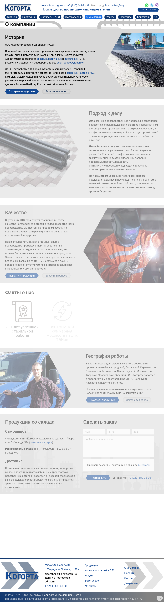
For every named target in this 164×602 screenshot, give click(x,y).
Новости (129, 573)
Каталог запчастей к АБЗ (100, 570)
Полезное (126, 17)
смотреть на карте (41, 442)
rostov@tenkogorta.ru (53, 5)
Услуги (110, 17)
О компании (93, 17)
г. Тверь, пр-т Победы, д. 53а (62, 569)
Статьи (128, 578)
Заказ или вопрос (56, 91)
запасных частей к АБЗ (80, 72)
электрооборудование (70, 62)
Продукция (28, 17)
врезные (42, 58)
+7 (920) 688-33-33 (78, 5)
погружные (55, 58)
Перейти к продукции (22, 275)
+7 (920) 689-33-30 (140, 477)
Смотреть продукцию (22, 91)
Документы (131, 583)
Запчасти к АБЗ (50, 17)
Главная (12, 17)
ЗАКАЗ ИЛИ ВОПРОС (148, 10)
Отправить (98, 477)
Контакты (143, 17)
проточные (71, 58)
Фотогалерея (73, 17)
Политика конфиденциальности (61, 595)
